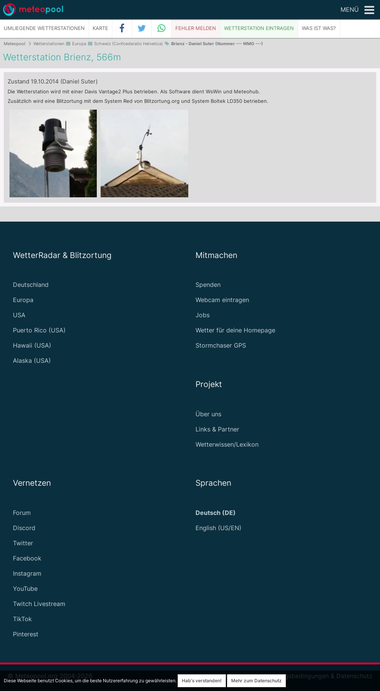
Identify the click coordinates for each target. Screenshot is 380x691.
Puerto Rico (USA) (39, 330)
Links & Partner (217, 429)
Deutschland (31, 284)
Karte (100, 28)
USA (19, 315)
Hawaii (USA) (32, 345)
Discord (24, 528)
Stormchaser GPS (221, 345)
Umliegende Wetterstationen (44, 28)
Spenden (208, 284)
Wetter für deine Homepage (235, 330)
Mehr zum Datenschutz (256, 680)
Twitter (23, 543)
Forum (22, 512)
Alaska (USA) (32, 360)
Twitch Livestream (39, 604)
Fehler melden (195, 28)
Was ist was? (319, 28)
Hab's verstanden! (202, 680)
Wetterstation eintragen (259, 28)
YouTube (25, 588)
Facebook (27, 558)
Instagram (27, 573)
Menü (357, 10)
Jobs (203, 315)
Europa (23, 300)
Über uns (208, 414)
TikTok (22, 619)
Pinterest (25, 634)
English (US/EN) (218, 528)
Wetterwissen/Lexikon (227, 444)
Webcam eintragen (222, 300)
